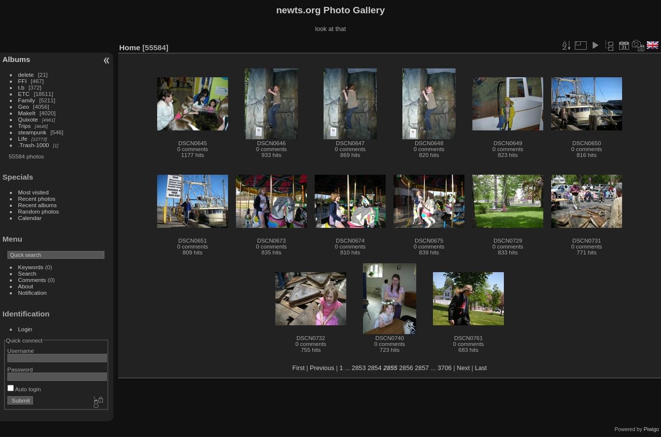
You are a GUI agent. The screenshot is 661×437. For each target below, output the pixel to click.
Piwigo (651, 429)
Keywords (31, 267)
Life (23, 138)
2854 (374, 368)
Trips (24, 126)
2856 (406, 368)
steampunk (32, 132)
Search (27, 273)
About (25, 286)
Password (20, 369)
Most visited (33, 192)
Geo (23, 106)
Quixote (28, 119)
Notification (32, 292)
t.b (21, 87)
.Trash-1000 (33, 145)
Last (481, 368)
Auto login (24, 389)
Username (20, 350)
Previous (322, 368)
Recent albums (37, 205)
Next (463, 368)
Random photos (38, 211)
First (299, 368)
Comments (32, 280)
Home (129, 47)
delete (26, 74)
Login (25, 329)
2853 (358, 368)
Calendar (30, 218)
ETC (24, 94)
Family (26, 100)
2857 (422, 368)
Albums (16, 59)
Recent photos (37, 198)
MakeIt (26, 113)
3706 (444, 368)
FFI (22, 81)
